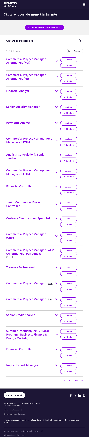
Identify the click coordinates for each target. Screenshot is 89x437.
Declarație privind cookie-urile (53, 417)
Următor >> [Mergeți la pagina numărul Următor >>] (79, 378)
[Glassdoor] (84, 393)
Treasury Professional (20, 266)
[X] (75, 393)
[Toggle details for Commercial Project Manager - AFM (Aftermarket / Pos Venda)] (57, 252)
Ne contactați (16, 393)
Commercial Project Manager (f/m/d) (26, 234)
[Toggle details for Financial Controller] (56, 185)
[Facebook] (70, 393)
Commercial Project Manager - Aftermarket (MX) (26, 60)
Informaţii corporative (11, 417)
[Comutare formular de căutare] (80, 41)
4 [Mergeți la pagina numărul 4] (69, 378)
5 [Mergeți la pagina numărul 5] (72, 378)
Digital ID (7, 420)
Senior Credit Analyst (20, 313)
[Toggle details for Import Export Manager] (56, 363)
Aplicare (68, 59)
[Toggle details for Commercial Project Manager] (56, 282)
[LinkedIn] (79, 393)
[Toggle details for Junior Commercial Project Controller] (56, 203)
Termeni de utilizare (72, 417)
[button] (68, 65)
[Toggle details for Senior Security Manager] (56, 106)
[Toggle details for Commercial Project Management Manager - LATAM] (57, 140)
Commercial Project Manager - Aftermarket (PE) (26, 76)
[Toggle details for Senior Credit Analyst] (56, 313)
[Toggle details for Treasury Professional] (56, 266)
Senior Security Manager (23, 106)
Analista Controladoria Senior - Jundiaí (26, 155)
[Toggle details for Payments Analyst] (56, 122)
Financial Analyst (17, 90)
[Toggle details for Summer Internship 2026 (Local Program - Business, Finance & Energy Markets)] (57, 333)
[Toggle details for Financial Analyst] (56, 90)
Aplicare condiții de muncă (13, 408)
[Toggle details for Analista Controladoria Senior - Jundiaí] (56, 156)
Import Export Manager (22, 363)
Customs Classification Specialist (28, 217)
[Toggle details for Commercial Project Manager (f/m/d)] (56, 235)
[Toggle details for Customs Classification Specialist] (56, 217)
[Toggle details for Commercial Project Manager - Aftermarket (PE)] (57, 76)
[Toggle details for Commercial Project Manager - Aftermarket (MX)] (57, 61)
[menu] (84, 4)
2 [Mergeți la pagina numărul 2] (64, 378)
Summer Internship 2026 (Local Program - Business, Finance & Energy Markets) (27, 333)
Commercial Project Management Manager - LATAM (29, 140)
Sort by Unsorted (74, 51)
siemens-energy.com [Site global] (11, 412)
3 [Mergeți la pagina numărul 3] (67, 378)
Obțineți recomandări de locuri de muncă (44, 27)
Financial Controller (19, 185)
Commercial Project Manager (26, 282)
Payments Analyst (18, 122)
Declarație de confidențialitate (30, 417)
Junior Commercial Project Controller (24, 203)
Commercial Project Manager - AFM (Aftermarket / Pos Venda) (30, 250)
